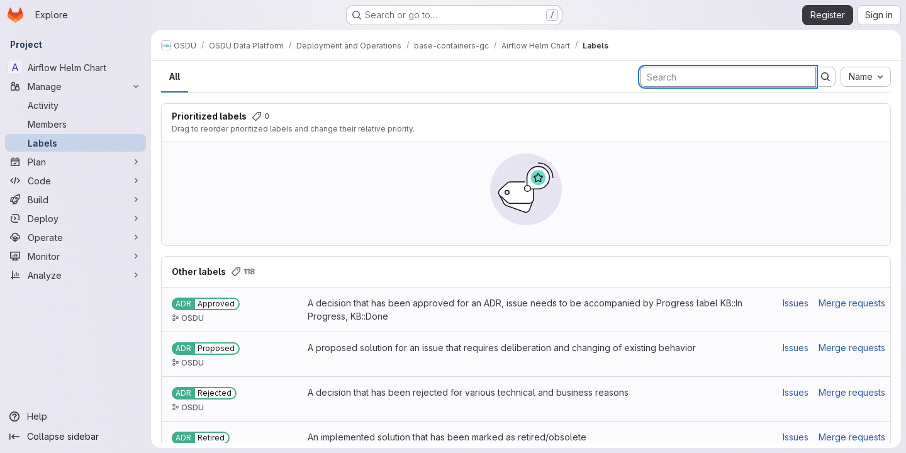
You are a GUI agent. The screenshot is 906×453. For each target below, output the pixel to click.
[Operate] (75, 237)
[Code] (75, 180)
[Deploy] (75, 218)
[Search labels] (728, 77)
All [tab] (174, 76)
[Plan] (75, 162)
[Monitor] (75, 256)
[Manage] (75, 86)
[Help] (75, 416)
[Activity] (75, 105)
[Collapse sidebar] (75, 436)
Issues (795, 303)
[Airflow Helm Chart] (75, 67)
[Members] (75, 124)
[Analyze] (75, 275)
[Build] (75, 199)
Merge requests (852, 303)
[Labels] (75, 143)
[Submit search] (825, 77)
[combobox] (866, 77)
